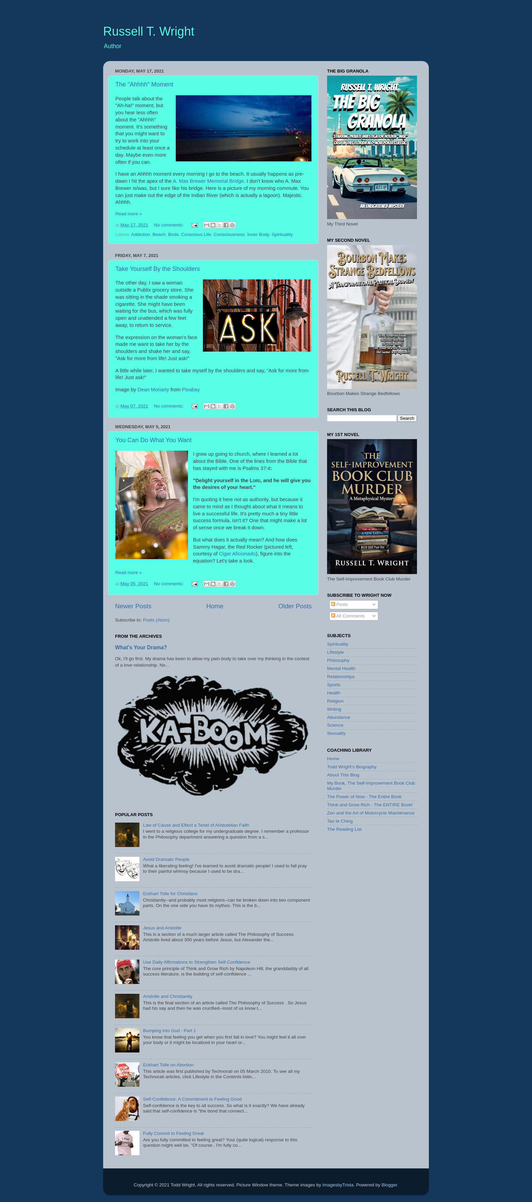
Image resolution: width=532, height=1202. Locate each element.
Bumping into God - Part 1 (169, 1030)
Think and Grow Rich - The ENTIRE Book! (370, 804)
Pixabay (191, 389)
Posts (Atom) (156, 620)
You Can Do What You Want (153, 440)
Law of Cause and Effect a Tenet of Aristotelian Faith (196, 825)
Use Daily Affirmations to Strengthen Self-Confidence (196, 962)
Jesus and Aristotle (162, 927)
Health (333, 692)
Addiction (140, 234)
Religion (335, 701)
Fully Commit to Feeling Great (173, 1133)
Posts (339, 604)
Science (335, 725)
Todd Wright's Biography (352, 766)
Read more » (128, 213)
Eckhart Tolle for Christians (170, 893)
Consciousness (229, 234)
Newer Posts (133, 606)
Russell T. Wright (148, 31)
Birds (173, 234)
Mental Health (341, 668)
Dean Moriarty (153, 389)
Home (214, 606)
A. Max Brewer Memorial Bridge (208, 181)
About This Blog (343, 774)
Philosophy (338, 660)
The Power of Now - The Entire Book (364, 796)
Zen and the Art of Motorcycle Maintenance (370, 812)
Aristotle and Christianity (167, 996)
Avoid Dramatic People (166, 859)
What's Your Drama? (141, 647)
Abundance (338, 717)
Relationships (341, 676)
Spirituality (282, 234)
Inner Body (258, 234)
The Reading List (344, 829)
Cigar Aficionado (237, 553)
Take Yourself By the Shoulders (157, 268)
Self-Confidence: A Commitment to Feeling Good (192, 1099)
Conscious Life (196, 234)
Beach (159, 234)
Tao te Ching (340, 821)
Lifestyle (335, 652)
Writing (334, 709)
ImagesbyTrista (338, 1184)
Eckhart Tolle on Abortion (168, 1064)
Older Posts (295, 606)
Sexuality (336, 733)
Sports (333, 684)
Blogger (389, 1184)
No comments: (169, 225)
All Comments (348, 615)
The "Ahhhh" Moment (144, 84)
